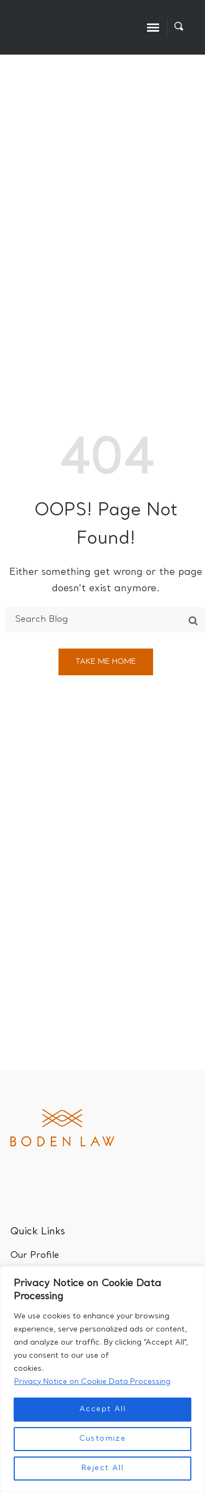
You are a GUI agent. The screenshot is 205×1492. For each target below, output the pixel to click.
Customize (102, 1438)
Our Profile (34, 1256)
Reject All (102, 1468)
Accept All (102, 1409)
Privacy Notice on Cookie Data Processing (92, 1382)
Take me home (105, 662)
